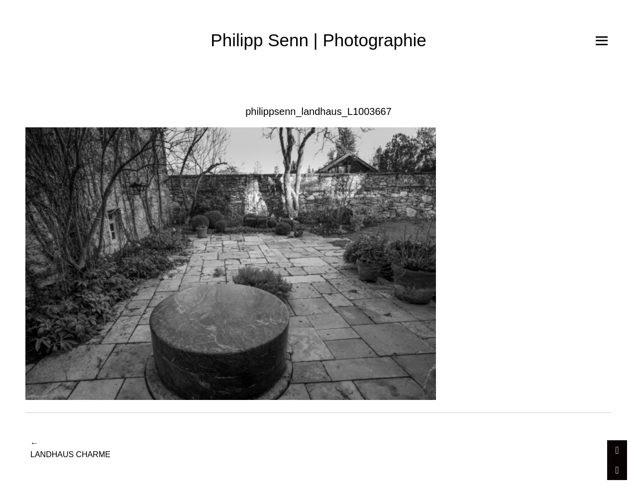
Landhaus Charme (70, 448)
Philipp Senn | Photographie (318, 40)
